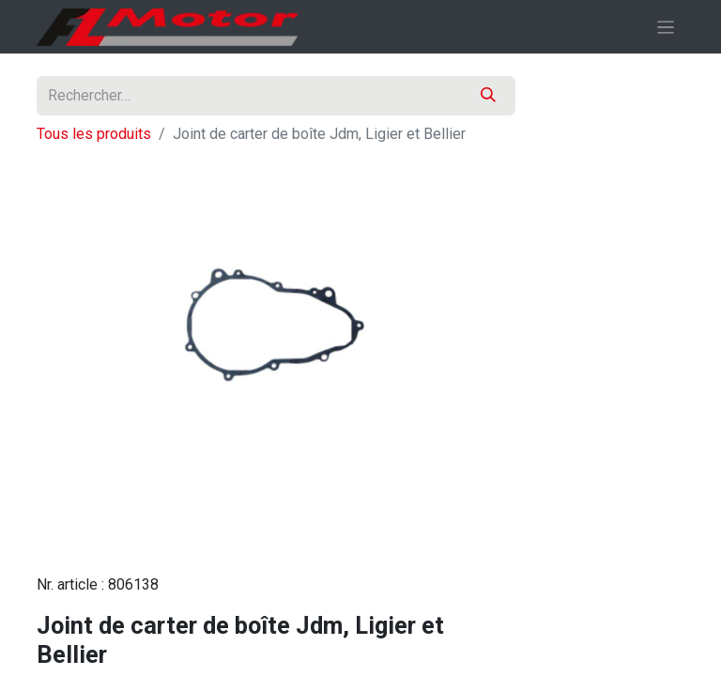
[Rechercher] (488, 95)
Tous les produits (94, 134)
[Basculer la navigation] (666, 27)
